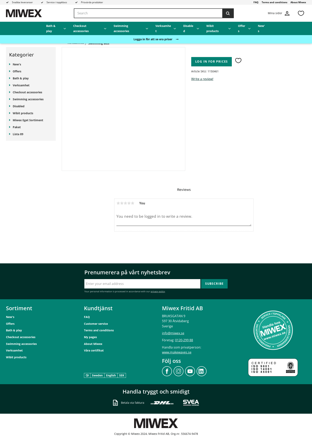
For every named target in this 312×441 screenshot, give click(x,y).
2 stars (122, 203)
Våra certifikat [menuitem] (94, 350)
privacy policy (158, 291)
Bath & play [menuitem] (51, 28)
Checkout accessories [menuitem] (81, 28)
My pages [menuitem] (90, 337)
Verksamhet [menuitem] (163, 28)
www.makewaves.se (176, 352)
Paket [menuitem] (17, 127)
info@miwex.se (173, 333)
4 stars (129, 203)
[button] (301, 13)
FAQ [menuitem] (256, 2)
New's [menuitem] (261, 28)
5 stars (132, 203)
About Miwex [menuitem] (298, 2)
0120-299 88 (184, 340)
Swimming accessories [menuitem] (121, 28)
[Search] (227, 13)
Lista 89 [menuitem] (18, 134)
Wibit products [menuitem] (212, 28)
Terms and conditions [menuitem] (274, 2)
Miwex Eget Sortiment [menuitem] (28, 120)
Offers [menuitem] (241, 28)
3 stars (125, 203)
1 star (118, 203)
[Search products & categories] (153, 13)
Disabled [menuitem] (188, 28)
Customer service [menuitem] (96, 324)
